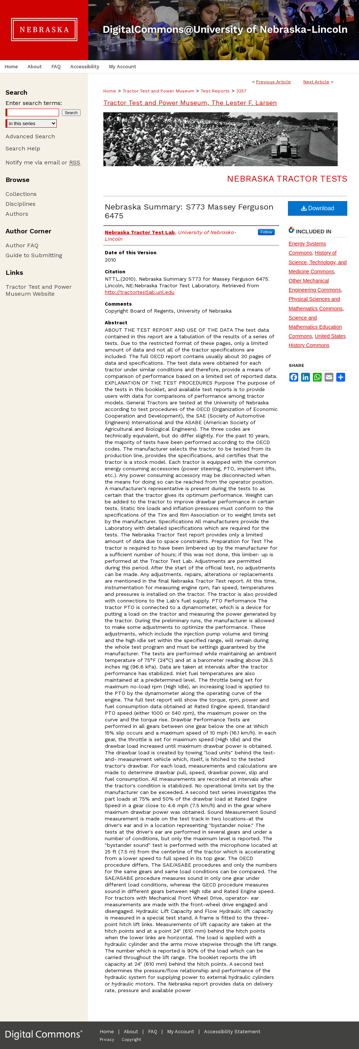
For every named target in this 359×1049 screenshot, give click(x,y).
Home (109, 91)
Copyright (131, 1039)
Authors (16, 213)
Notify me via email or (42, 162)
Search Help (22, 148)
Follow (266, 232)
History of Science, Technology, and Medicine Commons (318, 262)
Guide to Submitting (33, 255)
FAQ (152, 1031)
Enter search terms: (33, 102)
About (131, 1031)
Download (317, 208)
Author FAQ (21, 245)
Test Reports (215, 91)
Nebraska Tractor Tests (287, 179)
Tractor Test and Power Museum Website (38, 290)
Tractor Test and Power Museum (158, 91)
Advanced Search (30, 136)
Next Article (316, 81)
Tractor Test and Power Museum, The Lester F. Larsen (190, 102)
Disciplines (20, 203)
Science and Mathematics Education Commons (315, 327)
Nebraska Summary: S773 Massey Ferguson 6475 (189, 211)
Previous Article (273, 81)
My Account (180, 1031)
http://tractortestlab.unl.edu (139, 292)
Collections (21, 193)
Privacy (107, 1039)
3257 (241, 91)
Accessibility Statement (232, 1031)
